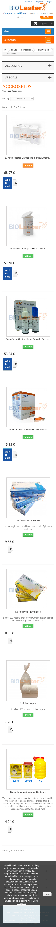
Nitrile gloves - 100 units (28, 520)
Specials (11, 77)
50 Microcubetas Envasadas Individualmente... (28, 157)
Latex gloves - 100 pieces (28, 611)
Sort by (5, 98)
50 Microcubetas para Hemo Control (28, 248)
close (47, 894)
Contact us (28, 2)
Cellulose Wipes (28, 703)
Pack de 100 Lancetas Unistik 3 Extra (28, 429)
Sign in (49, 2)
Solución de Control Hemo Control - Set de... (28, 339)
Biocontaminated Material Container (28, 792)
